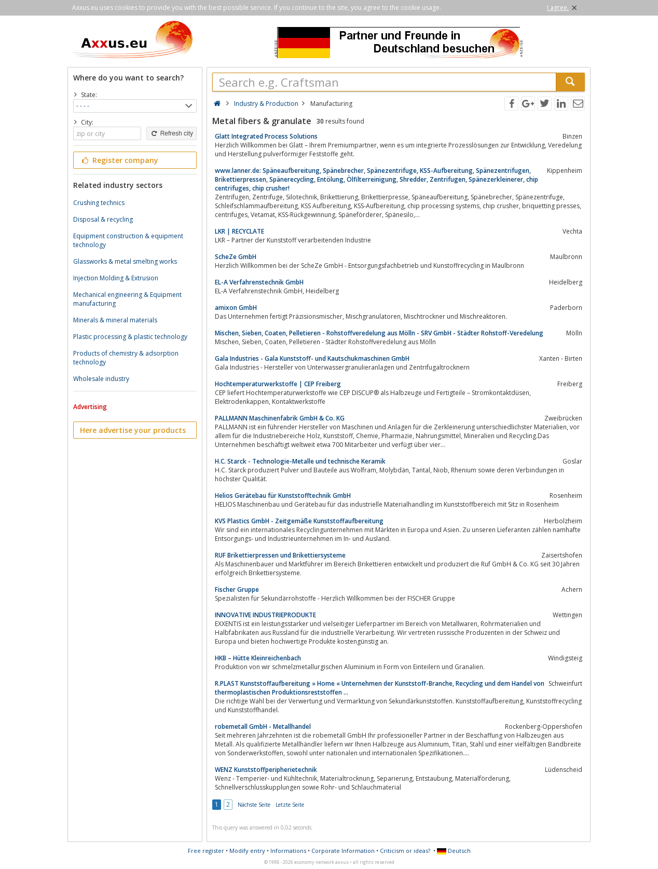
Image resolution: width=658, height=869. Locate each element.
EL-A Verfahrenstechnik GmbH (259, 282)
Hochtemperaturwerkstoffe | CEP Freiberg (278, 383)
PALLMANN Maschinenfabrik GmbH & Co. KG (280, 418)
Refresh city (171, 133)
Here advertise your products (133, 430)
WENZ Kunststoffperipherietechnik (266, 769)
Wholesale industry (101, 378)
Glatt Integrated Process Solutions (266, 136)
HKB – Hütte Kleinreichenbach (258, 658)
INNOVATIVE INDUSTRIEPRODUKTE (265, 614)
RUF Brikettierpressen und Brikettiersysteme (280, 555)
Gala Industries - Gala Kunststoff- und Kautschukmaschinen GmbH (312, 358)
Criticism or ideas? (405, 850)
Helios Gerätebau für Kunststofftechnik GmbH (283, 495)
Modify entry (247, 850)
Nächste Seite (254, 804)
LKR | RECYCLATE (239, 231)
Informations (288, 850)
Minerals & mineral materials (115, 320)
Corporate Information (343, 850)
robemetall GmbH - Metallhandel (263, 726)
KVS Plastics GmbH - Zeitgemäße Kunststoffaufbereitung (299, 521)
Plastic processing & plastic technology (130, 336)
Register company (119, 160)
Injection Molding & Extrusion (115, 278)
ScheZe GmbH (235, 256)
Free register (206, 850)
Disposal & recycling (103, 219)
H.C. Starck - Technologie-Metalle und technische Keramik (300, 461)
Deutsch (454, 850)
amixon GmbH (236, 307)
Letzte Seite (290, 804)
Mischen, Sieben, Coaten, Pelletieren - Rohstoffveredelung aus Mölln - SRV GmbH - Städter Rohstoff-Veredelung (379, 333)
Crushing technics (99, 202)
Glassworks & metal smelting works (125, 261)
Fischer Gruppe (237, 589)
